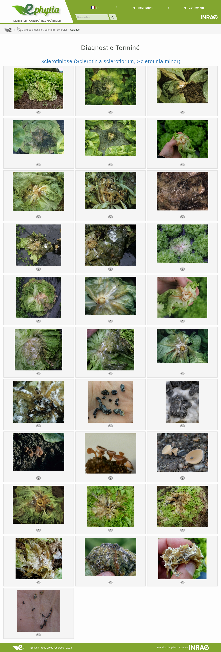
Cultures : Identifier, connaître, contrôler (42, 29)
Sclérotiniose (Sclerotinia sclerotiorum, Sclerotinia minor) (111, 61)
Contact (183, 647)
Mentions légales (167, 647)
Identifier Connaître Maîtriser (37, 20)
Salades (75, 29)
